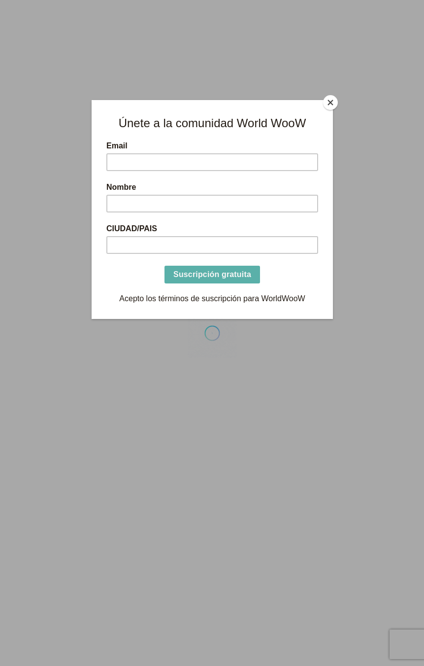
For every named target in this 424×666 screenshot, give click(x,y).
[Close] (330, 102)
